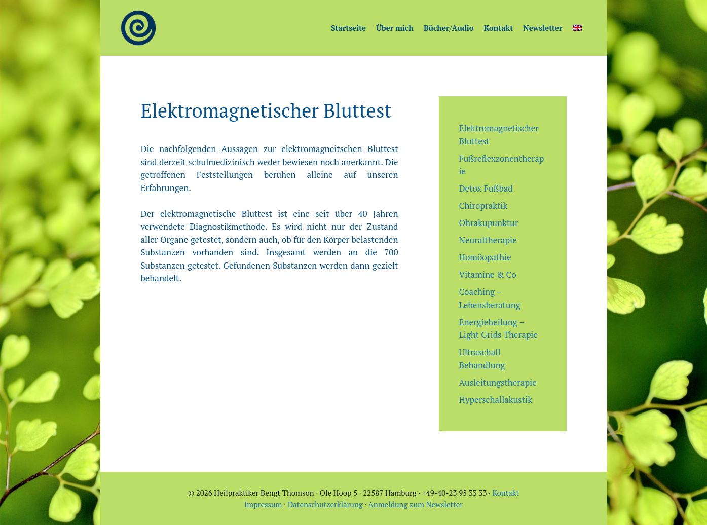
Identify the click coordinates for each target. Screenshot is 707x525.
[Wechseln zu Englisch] (577, 28)
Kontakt (498, 28)
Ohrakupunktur (488, 223)
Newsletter (542, 28)
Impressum (263, 504)
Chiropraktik (483, 205)
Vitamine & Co (487, 274)
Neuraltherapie (488, 240)
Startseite (348, 28)
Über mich (395, 28)
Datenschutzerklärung (325, 504)
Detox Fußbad (486, 188)
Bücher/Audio (449, 28)
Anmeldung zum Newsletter (415, 504)
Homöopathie (485, 257)
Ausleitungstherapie (498, 382)
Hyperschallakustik (495, 399)
